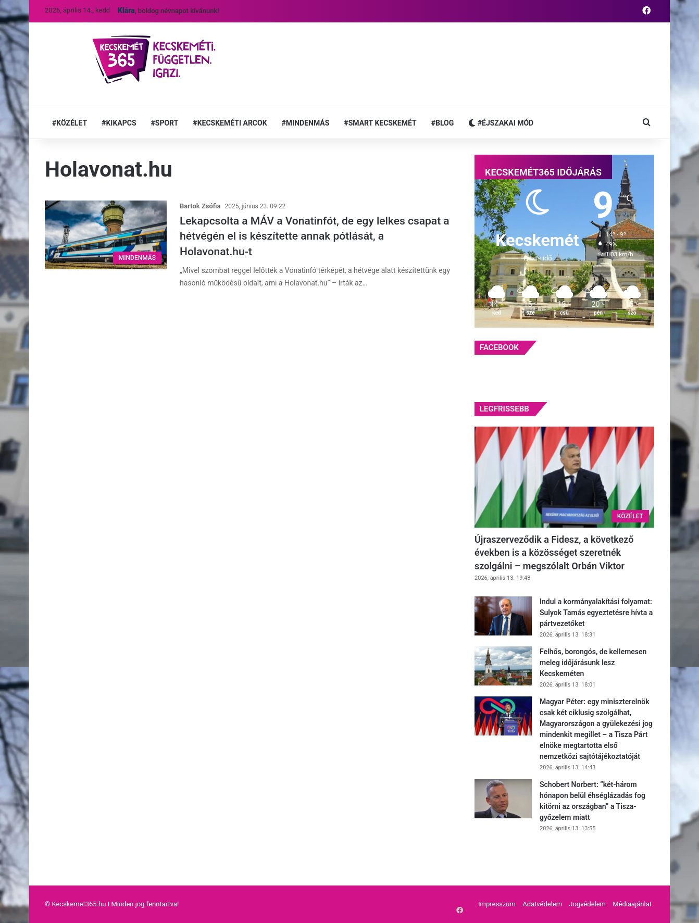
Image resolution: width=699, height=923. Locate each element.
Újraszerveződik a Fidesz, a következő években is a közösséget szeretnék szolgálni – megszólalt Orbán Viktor (554, 552)
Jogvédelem (587, 904)
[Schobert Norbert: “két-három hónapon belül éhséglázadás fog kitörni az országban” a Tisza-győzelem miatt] (503, 798)
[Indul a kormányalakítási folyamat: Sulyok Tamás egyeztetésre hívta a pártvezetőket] (503, 615)
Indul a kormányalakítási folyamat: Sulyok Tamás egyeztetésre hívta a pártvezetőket (596, 612)
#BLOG (442, 123)
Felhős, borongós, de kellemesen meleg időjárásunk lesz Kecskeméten (593, 662)
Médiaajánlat (632, 904)
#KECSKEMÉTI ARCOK (230, 123)
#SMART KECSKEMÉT (380, 123)
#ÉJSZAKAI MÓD (500, 123)
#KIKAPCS (119, 123)
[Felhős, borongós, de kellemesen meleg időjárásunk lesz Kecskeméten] (503, 665)
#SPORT (165, 123)
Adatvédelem (542, 904)
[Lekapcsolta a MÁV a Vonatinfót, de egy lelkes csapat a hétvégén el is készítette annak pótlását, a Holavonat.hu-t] (106, 235)
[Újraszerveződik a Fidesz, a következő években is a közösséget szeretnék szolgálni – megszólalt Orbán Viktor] (564, 477)
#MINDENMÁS (306, 123)
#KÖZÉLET (69, 123)
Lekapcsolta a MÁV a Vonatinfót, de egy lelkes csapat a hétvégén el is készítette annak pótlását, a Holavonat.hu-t (315, 236)
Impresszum (497, 904)
